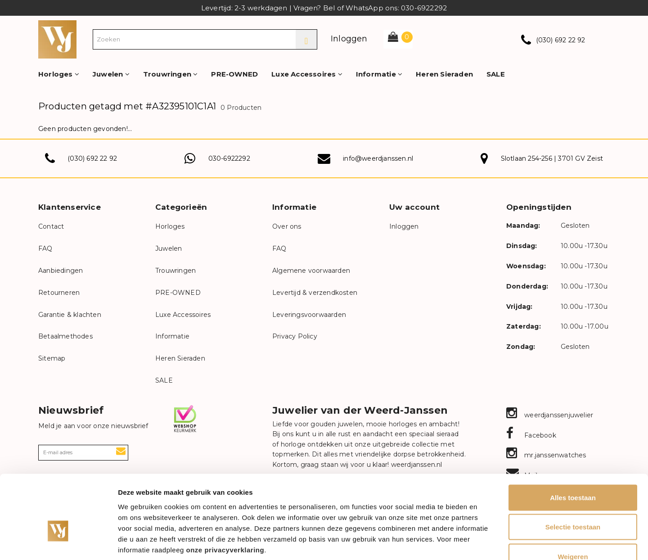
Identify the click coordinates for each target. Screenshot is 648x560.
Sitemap (51, 358)
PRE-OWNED (234, 74)
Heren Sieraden (444, 74)
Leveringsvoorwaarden (309, 315)
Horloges (58, 74)
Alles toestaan (573, 442)
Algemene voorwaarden (311, 270)
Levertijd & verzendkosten (314, 293)
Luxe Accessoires (306, 74)
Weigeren (573, 501)
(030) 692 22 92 (560, 40)
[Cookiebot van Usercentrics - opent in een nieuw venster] (58, 542)
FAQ (45, 248)
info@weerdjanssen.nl (378, 158)
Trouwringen (170, 74)
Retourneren (59, 293)
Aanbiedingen (60, 270)
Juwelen (111, 74)
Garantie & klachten (69, 315)
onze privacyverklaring (225, 494)
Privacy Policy (294, 336)
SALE (495, 74)
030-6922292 (229, 158)
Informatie (379, 74)
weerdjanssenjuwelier (549, 415)
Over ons (287, 226)
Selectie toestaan (573, 471)
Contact (51, 226)
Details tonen (486, 542)
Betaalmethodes (65, 336)
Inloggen (349, 39)
